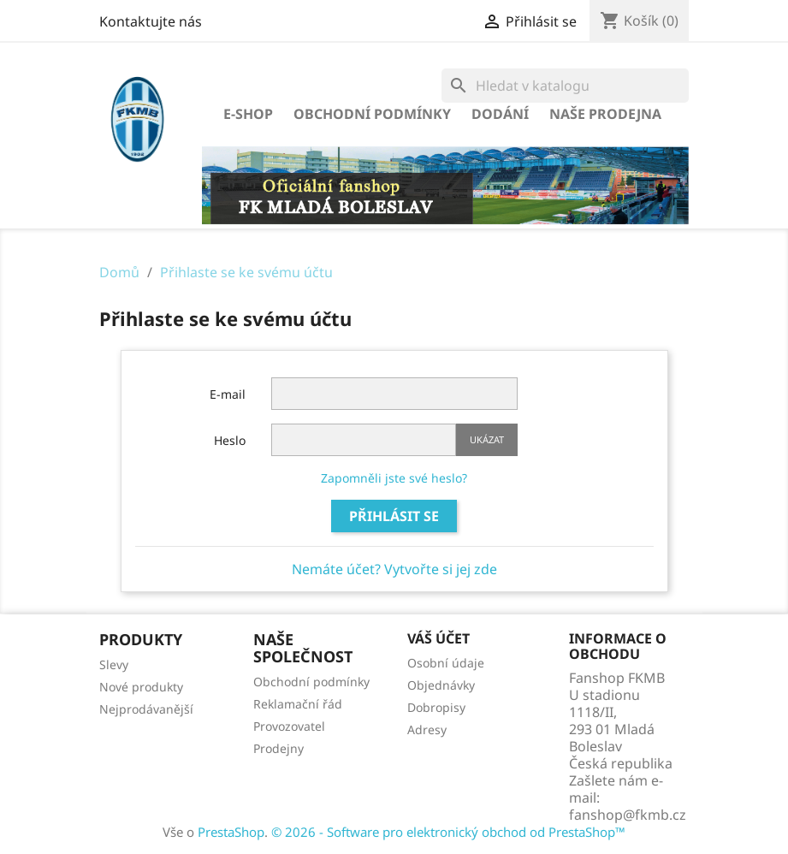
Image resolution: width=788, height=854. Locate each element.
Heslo (230, 440)
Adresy (427, 729)
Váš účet (438, 638)
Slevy (113, 664)
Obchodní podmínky (372, 113)
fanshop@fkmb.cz (627, 814)
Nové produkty (141, 687)
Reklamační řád (297, 704)
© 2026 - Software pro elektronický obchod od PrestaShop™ (448, 831)
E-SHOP (248, 113)
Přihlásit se (394, 516)
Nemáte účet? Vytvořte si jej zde (394, 569)
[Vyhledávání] (565, 85)
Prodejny (278, 748)
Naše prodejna (605, 113)
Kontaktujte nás (150, 21)
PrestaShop (231, 831)
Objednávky (441, 685)
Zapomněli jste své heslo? (394, 478)
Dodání (500, 113)
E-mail (228, 394)
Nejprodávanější (146, 709)
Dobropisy (436, 707)
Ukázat (487, 439)
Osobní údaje (445, 663)
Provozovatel (289, 726)
